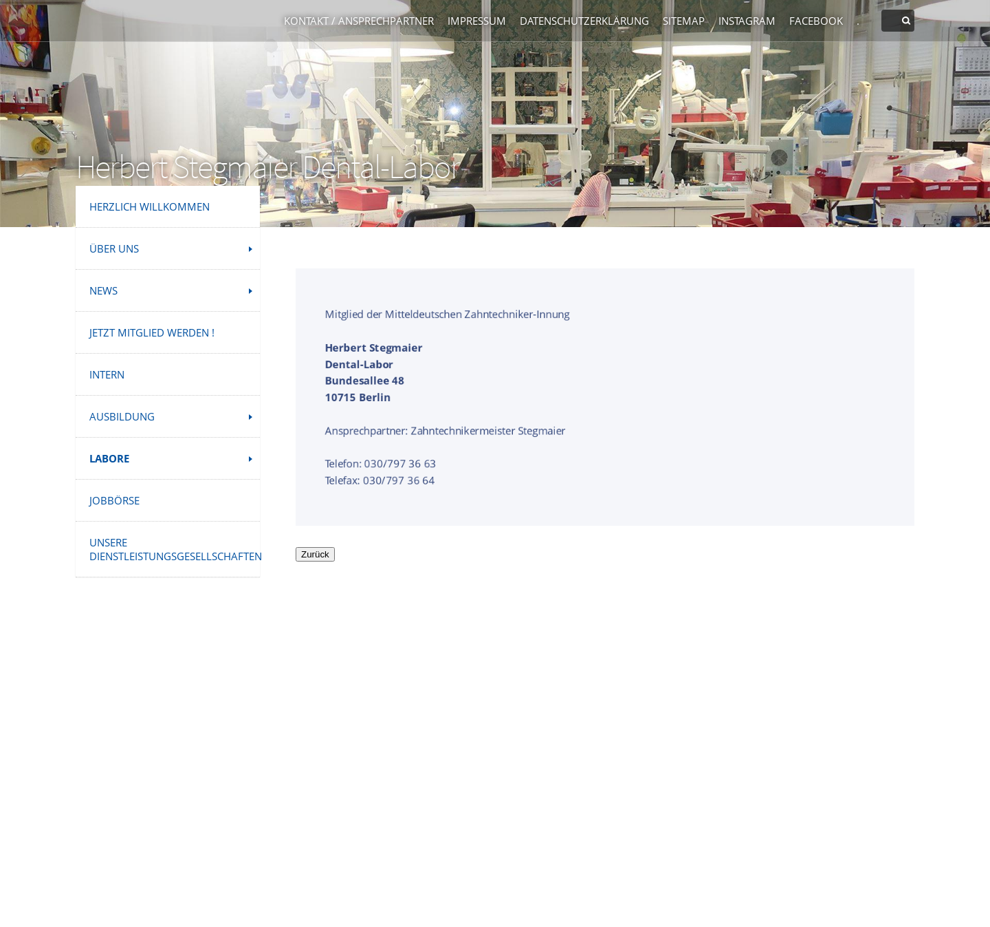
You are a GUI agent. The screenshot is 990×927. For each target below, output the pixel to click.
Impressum (477, 21)
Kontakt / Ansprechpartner (359, 21)
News (103, 290)
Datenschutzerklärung (584, 21)
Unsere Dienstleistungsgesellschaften (174, 549)
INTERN (106, 374)
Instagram (747, 21)
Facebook (816, 21)
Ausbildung (122, 416)
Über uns (114, 248)
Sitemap (684, 21)
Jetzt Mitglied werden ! (151, 332)
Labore (109, 458)
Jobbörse (114, 500)
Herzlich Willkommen (149, 206)
